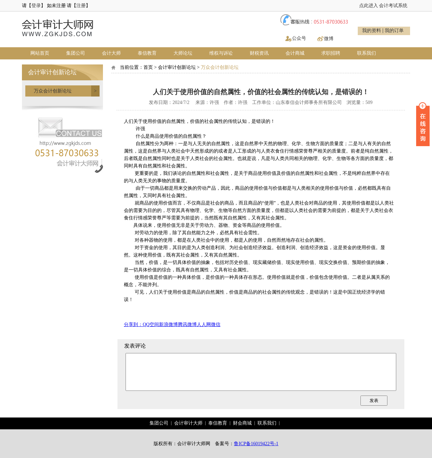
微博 (328, 38)
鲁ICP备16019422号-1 (256, 443)
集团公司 (75, 53)
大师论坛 (182, 53)
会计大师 (111, 53)
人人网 (204, 324)
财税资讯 (259, 53)
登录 (36, 5)
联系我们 (366, 53)
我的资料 (371, 30)
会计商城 (295, 53)
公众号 (299, 38)
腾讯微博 (187, 324)
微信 (215, 324)
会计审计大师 (188, 423)
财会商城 (242, 423)
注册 (81, 5)
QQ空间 (151, 324)
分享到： (133, 324)
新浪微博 (168, 324)
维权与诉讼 (221, 53)
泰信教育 (147, 53)
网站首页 (39, 53)
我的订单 (394, 30)
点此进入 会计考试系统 (383, 5)
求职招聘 (330, 53)
